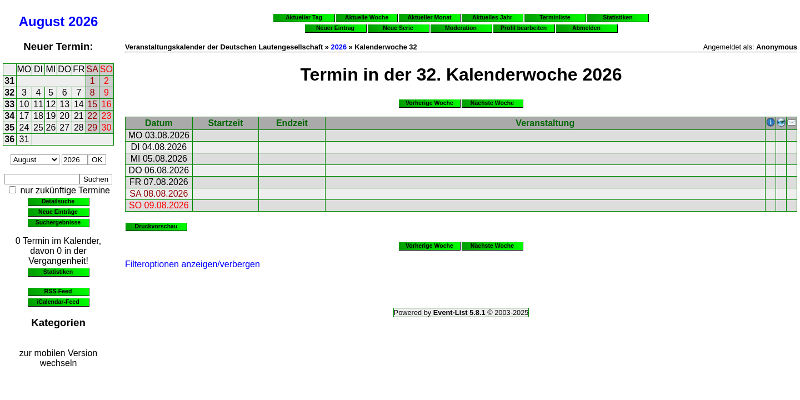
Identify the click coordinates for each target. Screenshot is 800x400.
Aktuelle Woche (366, 17)
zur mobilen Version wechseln (58, 358)
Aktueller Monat (429, 17)
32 (9, 92)
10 (24, 104)
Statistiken (58, 271)
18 (38, 116)
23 (107, 116)
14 (79, 104)
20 (64, 116)
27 (64, 127)
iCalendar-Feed (58, 301)
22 (92, 116)
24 (24, 127)
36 (9, 139)
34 (9, 116)
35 (9, 127)
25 (38, 127)
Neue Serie (398, 27)
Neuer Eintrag (335, 27)
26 (51, 127)
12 (51, 104)
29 (92, 127)
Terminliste (554, 17)
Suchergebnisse (58, 222)
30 (107, 127)
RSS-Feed (58, 291)
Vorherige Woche (429, 102)
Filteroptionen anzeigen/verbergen (192, 264)
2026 (83, 21)
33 (9, 104)
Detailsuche (58, 201)
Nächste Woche (492, 102)
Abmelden (586, 27)
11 (38, 104)
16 (107, 104)
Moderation (461, 27)
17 (24, 116)
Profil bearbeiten (524, 27)
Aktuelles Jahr (492, 17)
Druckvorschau (156, 226)
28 (79, 127)
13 (64, 104)
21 (79, 116)
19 (51, 116)
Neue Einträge (58, 211)
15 (92, 104)
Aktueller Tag (304, 17)
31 (9, 81)
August (42, 21)
